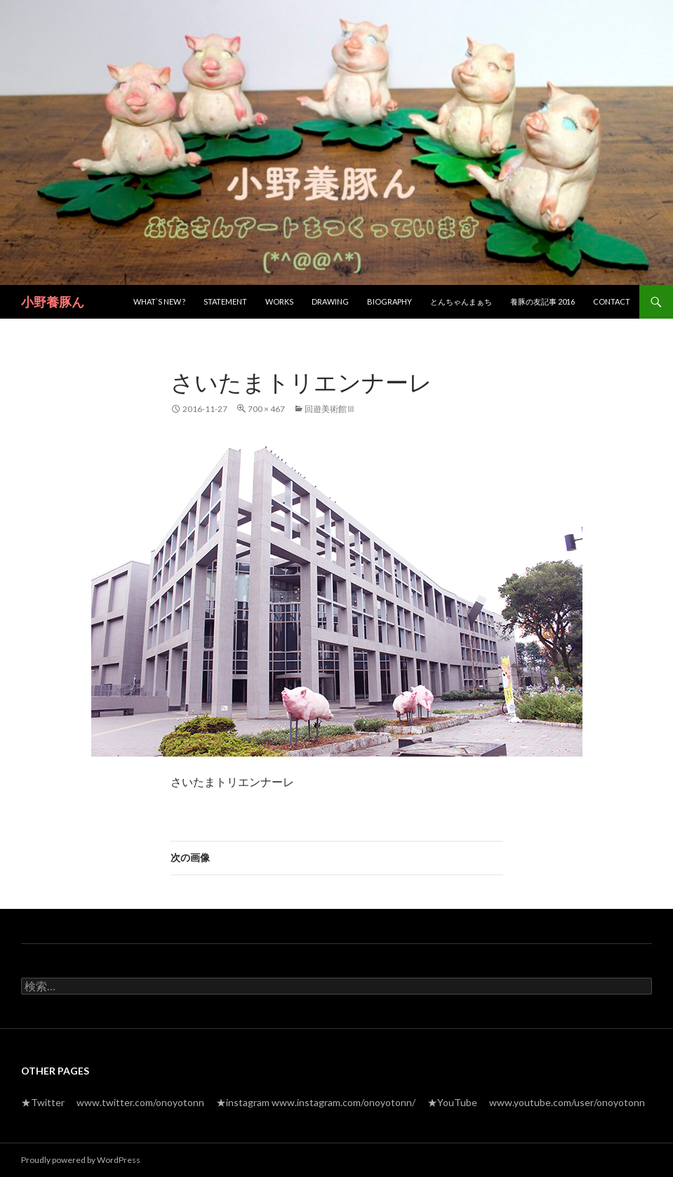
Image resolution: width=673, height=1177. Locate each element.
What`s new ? (159, 301)
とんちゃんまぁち (461, 301)
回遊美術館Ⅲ (330, 409)
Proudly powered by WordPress (80, 1160)
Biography (389, 301)
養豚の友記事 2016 (542, 301)
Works (279, 301)
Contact (611, 301)
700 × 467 (266, 409)
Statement (225, 301)
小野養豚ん (52, 302)
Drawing (330, 301)
